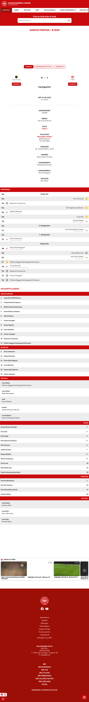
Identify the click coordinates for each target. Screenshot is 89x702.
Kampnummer (44, 111)
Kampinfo (29, 66)
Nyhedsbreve (44, 617)
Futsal (44, 684)
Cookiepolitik (44, 635)
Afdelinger (44, 623)
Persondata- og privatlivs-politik (44, 690)
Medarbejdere (44, 626)
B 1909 (72, 79)
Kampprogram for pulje (44, 66)
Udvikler (44, 178)
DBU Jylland (44, 673)
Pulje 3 (44, 129)
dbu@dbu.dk (45, 655)
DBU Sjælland (44, 681)
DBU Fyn (44, 670)
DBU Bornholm (44, 667)
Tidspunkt (44, 147)
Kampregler (60, 66)
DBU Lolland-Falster (44, 678)
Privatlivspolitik (44, 632)
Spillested (44, 134)
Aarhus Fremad (16, 79)
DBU (44, 664)
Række (44, 118)
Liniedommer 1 (44, 163)
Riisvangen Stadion (44, 137)
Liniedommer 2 (44, 171)
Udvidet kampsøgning (68, 10)
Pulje (44, 126)
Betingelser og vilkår (44, 637)
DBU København (44, 675)
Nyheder (45, 620)
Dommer (44, 155)
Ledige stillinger (44, 629)
